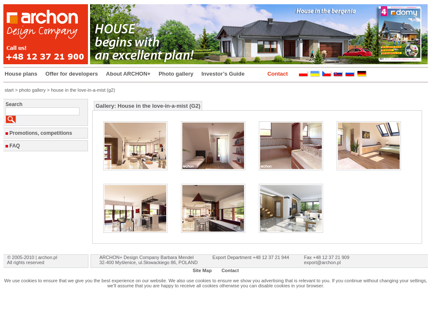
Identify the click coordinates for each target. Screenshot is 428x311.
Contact (277, 74)
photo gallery (32, 90)
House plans (21, 74)
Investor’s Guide (222, 74)
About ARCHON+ (128, 74)
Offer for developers (71, 74)
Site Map (201, 270)
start (9, 90)
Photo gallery (176, 74)
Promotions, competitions (40, 133)
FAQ (14, 146)
